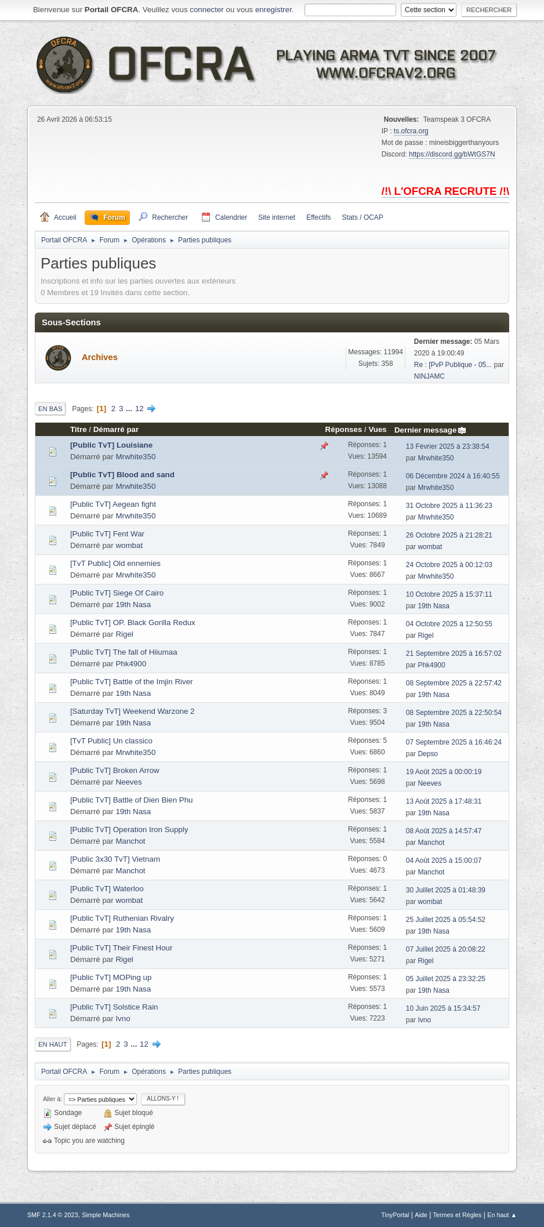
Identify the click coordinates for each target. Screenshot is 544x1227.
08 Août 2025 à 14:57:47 (444, 831)
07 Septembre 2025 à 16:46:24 (454, 742)
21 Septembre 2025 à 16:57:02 (454, 653)
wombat (129, 545)
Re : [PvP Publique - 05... (453, 365)
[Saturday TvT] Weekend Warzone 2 (132, 711)
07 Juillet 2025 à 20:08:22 (445, 949)
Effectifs (318, 217)
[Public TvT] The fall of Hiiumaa (123, 652)
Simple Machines (105, 1214)
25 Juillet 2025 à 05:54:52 (445, 920)
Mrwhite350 (135, 456)
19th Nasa (133, 604)
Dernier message (430, 430)
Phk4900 (130, 663)
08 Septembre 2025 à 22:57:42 (454, 683)
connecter (207, 9)
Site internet (276, 217)
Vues (377, 429)
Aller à (52, 1098)
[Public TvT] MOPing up (111, 977)
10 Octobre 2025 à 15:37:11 (449, 594)
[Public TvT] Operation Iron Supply (129, 829)
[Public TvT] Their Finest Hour (121, 947)
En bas (50, 408)
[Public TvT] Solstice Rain (114, 1007)
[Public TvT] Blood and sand (122, 474)
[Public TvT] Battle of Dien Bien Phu (131, 800)
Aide (421, 1214)
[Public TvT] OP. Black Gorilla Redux (132, 622)
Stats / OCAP (362, 217)
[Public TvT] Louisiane (111, 445)
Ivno (122, 1018)
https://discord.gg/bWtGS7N (452, 154)
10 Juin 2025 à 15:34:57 (443, 1008)
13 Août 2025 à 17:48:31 (444, 801)
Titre (78, 429)
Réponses (343, 429)
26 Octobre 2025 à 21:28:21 (449, 535)
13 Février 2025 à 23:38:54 (447, 446)
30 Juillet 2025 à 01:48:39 (445, 890)
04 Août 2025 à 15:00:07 (444, 860)
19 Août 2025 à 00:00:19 (444, 772)
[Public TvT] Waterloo (107, 888)
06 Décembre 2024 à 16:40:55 (453, 476)
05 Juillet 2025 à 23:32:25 (445, 979)
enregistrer (273, 9)
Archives (100, 357)
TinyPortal (395, 1214)
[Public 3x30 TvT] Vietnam (115, 859)
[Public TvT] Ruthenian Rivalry (122, 918)
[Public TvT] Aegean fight (113, 504)
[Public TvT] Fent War (107, 533)
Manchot (130, 841)
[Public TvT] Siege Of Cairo (117, 593)
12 (139, 408)
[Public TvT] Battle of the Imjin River (131, 681)
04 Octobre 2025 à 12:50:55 (449, 624)
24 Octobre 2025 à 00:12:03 (449, 565)
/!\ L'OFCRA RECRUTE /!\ (445, 191)
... (130, 408)
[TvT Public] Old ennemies (115, 563)
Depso (428, 754)
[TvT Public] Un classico (111, 740)
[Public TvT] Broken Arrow (114, 770)
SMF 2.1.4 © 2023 (52, 1214)
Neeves (128, 782)
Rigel (124, 634)
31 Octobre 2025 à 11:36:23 (449, 506)
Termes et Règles (457, 1214)
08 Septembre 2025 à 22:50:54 (454, 713)
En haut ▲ (502, 1214)
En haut (52, 1044)
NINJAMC (429, 376)
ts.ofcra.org (411, 131)
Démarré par (116, 429)
